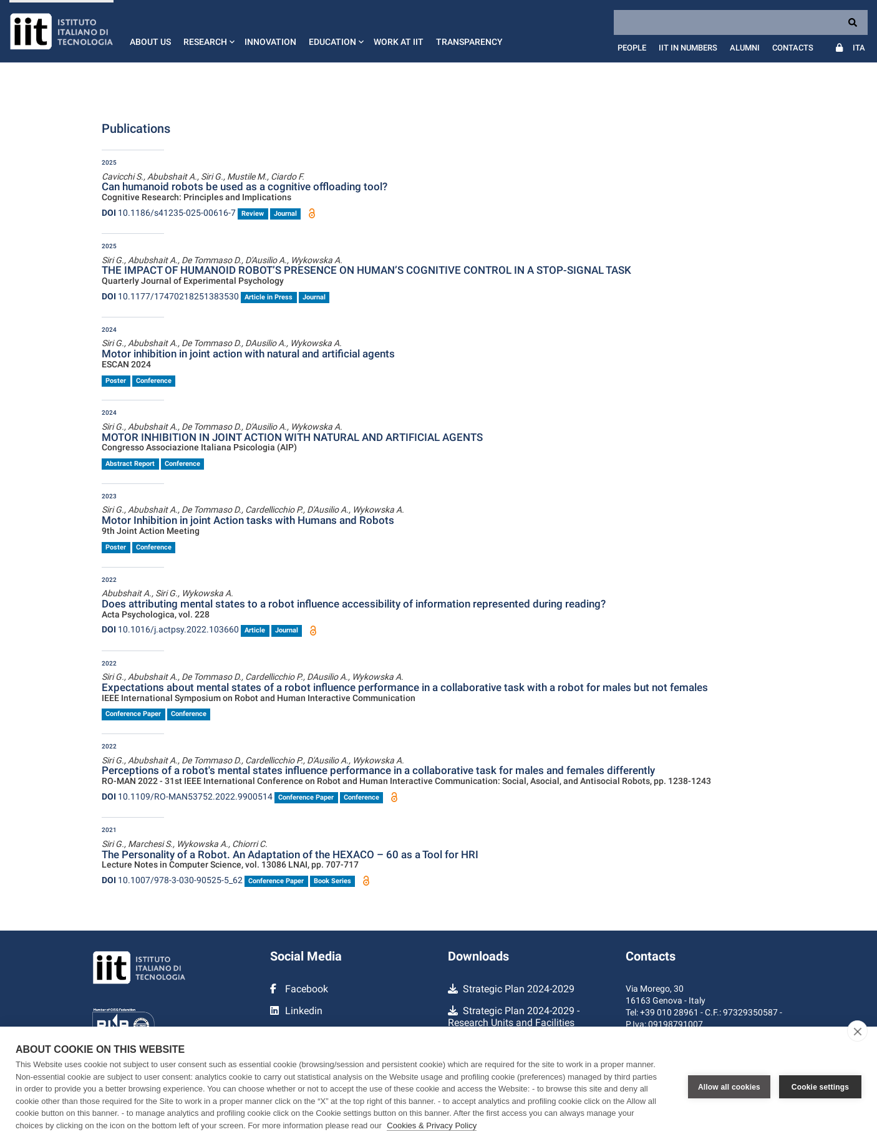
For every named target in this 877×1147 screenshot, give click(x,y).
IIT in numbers (688, 47)
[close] (857, 1031)
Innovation (270, 42)
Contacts (792, 47)
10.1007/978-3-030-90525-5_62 (172, 880)
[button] (207, 31)
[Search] (741, 22)
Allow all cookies (729, 1087)
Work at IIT (399, 42)
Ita (859, 47)
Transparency (469, 42)
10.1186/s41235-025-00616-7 (169, 213)
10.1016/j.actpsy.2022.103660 (170, 629)
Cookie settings (820, 1087)
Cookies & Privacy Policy (432, 1125)
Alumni (745, 47)
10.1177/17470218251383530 (170, 296)
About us (150, 42)
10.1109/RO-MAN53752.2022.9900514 (187, 796)
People (632, 47)
